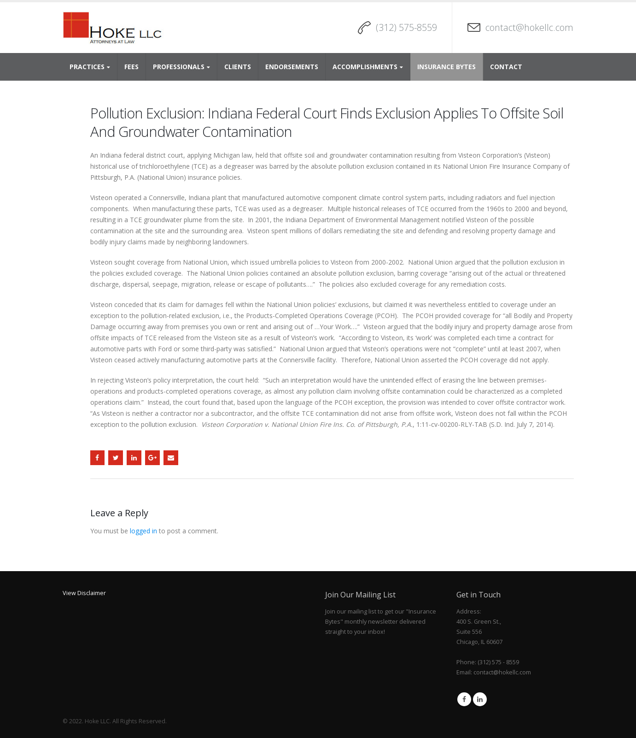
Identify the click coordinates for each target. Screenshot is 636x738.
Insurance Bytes (446, 66)
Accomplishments (365, 66)
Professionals (178, 66)
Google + (152, 457)
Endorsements (291, 66)
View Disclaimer (84, 593)
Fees (131, 66)
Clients (237, 66)
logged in (143, 530)
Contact (506, 66)
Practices (87, 66)
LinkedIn (134, 457)
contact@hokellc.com (529, 27)
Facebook (97, 457)
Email (170, 457)
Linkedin (480, 699)
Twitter (115, 457)
